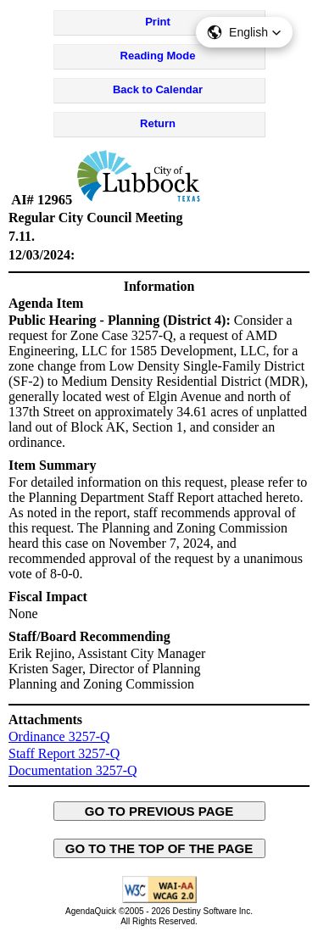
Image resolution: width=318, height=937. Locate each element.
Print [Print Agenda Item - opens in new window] (157, 21)
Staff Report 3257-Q (64, 753)
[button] (244, 32)
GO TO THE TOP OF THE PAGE (159, 848)
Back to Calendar (158, 89)
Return (158, 123)
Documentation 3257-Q (72, 770)
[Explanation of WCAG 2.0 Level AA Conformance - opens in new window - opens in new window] (159, 900)
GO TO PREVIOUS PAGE (159, 811)
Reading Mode (158, 55)
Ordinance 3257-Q (59, 736)
